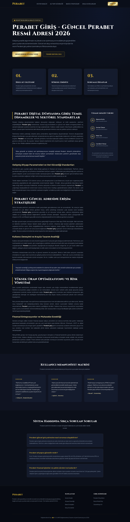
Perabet (18, 4)
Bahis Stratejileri (72, 4)
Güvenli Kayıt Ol (98, 504)
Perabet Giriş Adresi (99, 498)
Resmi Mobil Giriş (98, 501)
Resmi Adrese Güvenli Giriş (26, 54)
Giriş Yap (113, 3)
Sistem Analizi (42, 4)
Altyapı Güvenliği (56, 4)
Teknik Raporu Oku (54, 54)
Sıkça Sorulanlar (89, 4)
